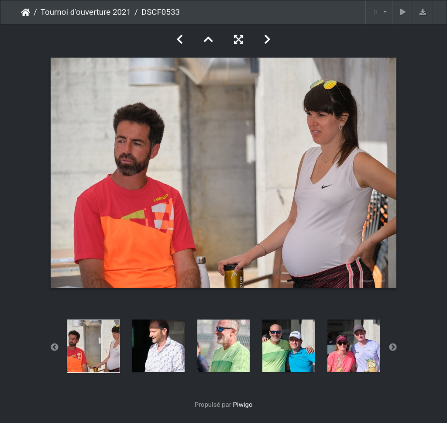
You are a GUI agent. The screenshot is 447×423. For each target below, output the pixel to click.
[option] (93, 346)
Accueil (25, 12)
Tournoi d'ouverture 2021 (86, 12)
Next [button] (393, 347)
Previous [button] (54, 347)
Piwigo (243, 405)
